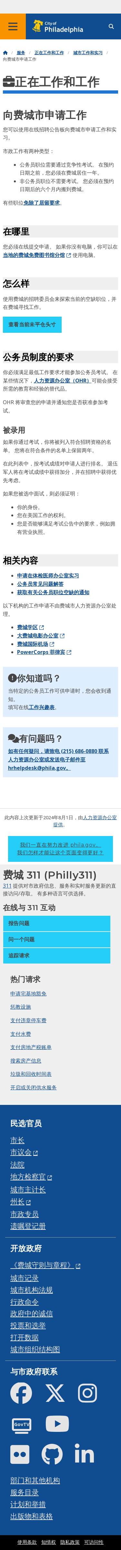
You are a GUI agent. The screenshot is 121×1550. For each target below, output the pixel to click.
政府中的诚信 (31, 1313)
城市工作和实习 (88, 53)
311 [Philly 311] (7, 885)
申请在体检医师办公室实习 (48, 575)
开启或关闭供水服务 (33, 1087)
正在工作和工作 (49, 53)
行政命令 (24, 1302)
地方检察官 (28, 1176)
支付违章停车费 (28, 1020)
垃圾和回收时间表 (31, 1073)
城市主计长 (28, 1189)
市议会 (21, 1152)
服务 (21, 53)
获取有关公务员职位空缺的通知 (53, 592)
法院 (17, 1164)
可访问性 (94, 1542)
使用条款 (27, 1542)
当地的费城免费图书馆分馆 (34, 255)
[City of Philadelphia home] (59, 27)
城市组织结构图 (35, 1349)
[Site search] (111, 26)
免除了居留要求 (42, 202)
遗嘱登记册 (28, 1226)
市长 (17, 1140)
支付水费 (20, 1033)
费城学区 (27, 627)
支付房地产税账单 (31, 1047)
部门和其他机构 (35, 1480)
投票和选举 (28, 1325)
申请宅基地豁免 (28, 993)
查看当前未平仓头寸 (32, 324)
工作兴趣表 (42, 707)
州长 (17, 1201)
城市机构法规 (31, 1290)
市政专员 (24, 1214)
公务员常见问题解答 (40, 583)
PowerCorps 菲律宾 (41, 652)
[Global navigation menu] (13, 26)
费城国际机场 (32, 644)
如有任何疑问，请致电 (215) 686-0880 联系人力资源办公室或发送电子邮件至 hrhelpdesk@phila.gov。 (58, 759)
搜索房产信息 (25, 1060)
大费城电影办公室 (37, 635)
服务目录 (24, 1492)
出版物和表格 (31, 1516)
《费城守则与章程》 (42, 1265)
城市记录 (24, 1278)
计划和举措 (28, 1504)
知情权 (48, 1542)
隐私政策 (70, 1542)
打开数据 (24, 1337)
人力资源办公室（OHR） (63, 380)
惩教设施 (20, 1006)
